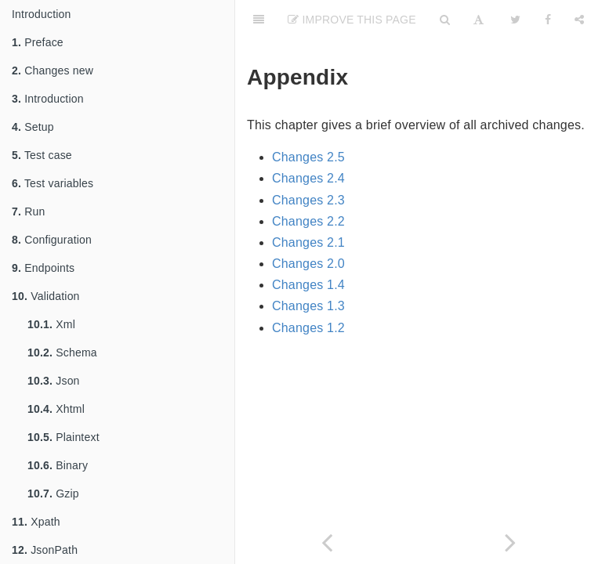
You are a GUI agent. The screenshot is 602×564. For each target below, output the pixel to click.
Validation (46, 296)
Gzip (53, 493)
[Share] (579, 19)
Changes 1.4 (308, 284)
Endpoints (43, 268)
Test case (42, 155)
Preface (37, 42)
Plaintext (63, 437)
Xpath (36, 521)
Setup (33, 127)
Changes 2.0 (308, 263)
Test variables (52, 183)
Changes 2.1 (308, 242)
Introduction (41, 14)
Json (53, 380)
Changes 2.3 (308, 200)
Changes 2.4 (308, 178)
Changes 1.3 (308, 306)
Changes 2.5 (308, 157)
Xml (51, 324)
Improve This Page (352, 19)
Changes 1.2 (308, 327)
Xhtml (56, 409)
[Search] (445, 19)
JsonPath (45, 550)
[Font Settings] (478, 19)
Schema (62, 352)
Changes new (52, 70)
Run (28, 211)
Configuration (52, 239)
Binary (57, 465)
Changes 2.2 (308, 221)
